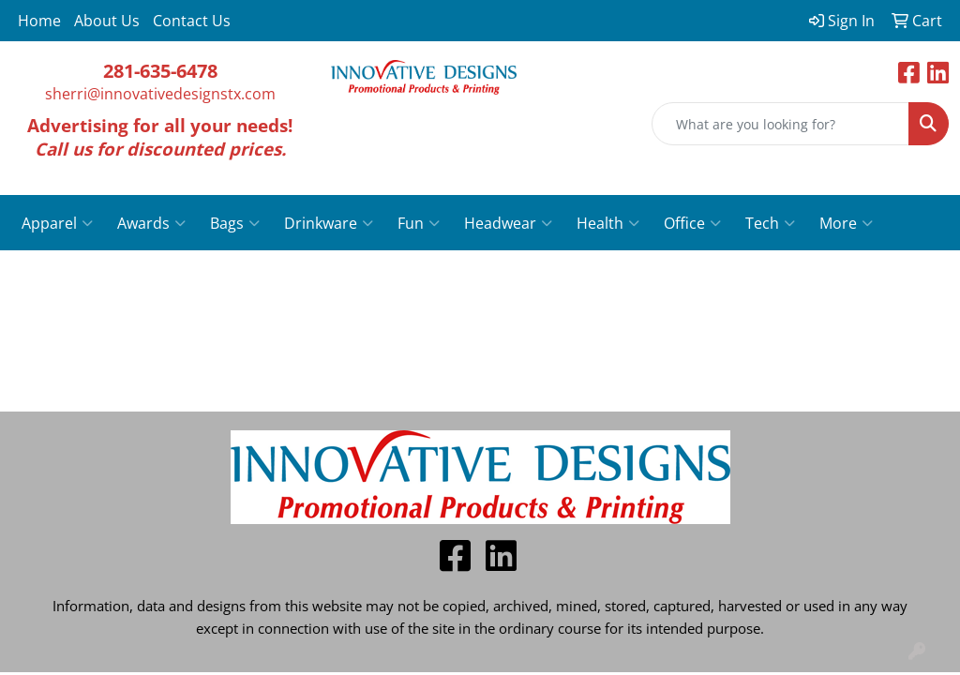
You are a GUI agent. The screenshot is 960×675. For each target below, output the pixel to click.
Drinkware (328, 223)
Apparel (57, 223)
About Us (107, 20)
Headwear (508, 223)
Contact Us (192, 20)
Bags (235, 223)
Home (39, 20)
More (846, 223)
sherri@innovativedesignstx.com (160, 93)
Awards (151, 223)
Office (692, 223)
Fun (419, 223)
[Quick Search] (780, 123)
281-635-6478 (160, 70)
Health (608, 223)
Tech (770, 223)
